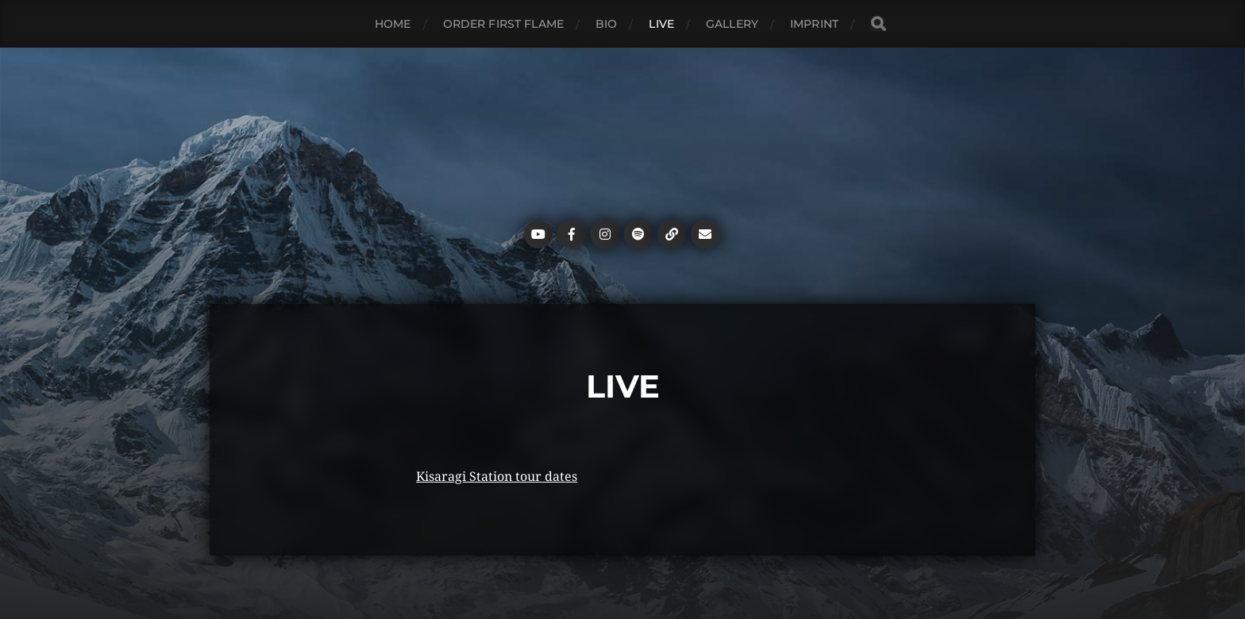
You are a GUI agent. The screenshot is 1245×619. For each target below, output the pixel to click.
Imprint (814, 24)
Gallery (732, 24)
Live (661, 24)
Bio (606, 24)
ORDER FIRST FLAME (503, 24)
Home (393, 24)
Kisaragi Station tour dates (496, 476)
